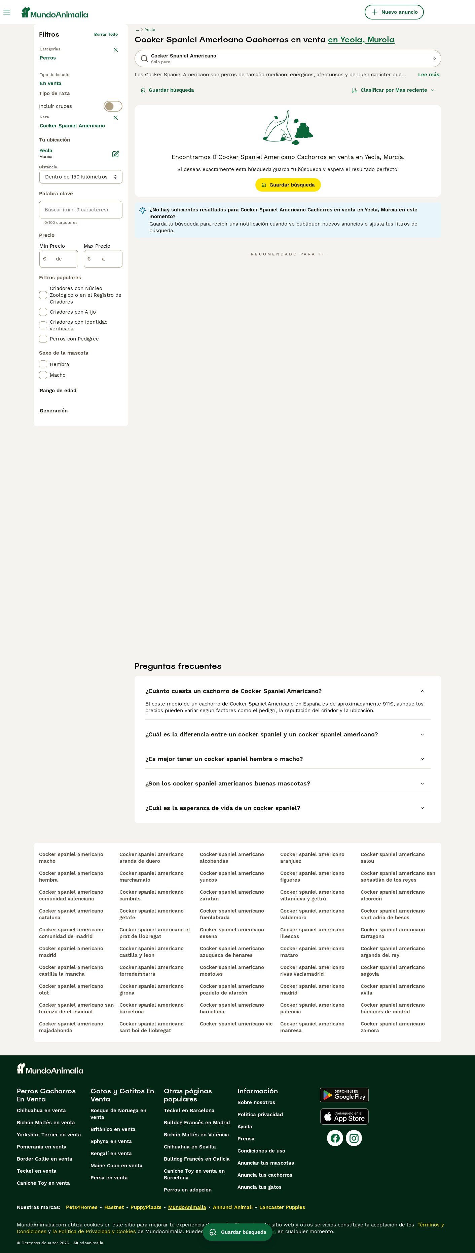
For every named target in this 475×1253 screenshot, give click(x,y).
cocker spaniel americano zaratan (232, 895)
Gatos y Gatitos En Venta (122, 1095)
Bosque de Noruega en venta (118, 1113)
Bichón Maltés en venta (46, 1123)
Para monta (59, 106)
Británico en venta (113, 1129)
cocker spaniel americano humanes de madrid (393, 1008)
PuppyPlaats (146, 1207)
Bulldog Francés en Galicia (197, 1159)
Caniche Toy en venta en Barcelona (194, 1174)
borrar (111, 145)
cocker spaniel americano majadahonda (71, 1027)
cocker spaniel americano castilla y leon (151, 951)
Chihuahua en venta (41, 1110)
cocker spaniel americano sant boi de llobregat (151, 1027)
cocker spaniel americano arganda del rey (393, 951)
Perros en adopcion (188, 1190)
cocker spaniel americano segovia (393, 970)
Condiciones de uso (261, 1151)
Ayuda (245, 1127)
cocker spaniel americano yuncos (232, 876)
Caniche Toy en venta (43, 1183)
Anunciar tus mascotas (266, 1163)
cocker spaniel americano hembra (71, 876)
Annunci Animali (233, 1207)
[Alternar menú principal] (6, 12)
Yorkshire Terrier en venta (49, 1135)
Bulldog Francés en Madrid (197, 1123)
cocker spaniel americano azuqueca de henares (232, 951)
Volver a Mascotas (58, 47)
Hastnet (114, 1207)
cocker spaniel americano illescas (312, 933)
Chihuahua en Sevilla (190, 1147)
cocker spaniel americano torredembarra (151, 970)
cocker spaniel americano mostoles (232, 970)
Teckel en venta (37, 1171)
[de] (58, 419)
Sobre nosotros (256, 1102)
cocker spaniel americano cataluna (71, 914)
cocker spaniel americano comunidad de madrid (71, 933)
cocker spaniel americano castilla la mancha (71, 970)
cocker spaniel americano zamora (393, 1027)
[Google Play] (344, 1095)
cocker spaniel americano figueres (312, 876)
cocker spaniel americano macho (71, 857)
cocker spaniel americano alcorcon (393, 895)
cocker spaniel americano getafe (151, 914)
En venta (56, 90)
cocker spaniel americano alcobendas (232, 857)
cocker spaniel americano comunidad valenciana (71, 895)
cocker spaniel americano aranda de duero (151, 857)
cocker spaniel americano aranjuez (312, 857)
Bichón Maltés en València (196, 1135)
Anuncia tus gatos (260, 1187)
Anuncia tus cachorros (265, 1175)
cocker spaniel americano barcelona (151, 1008)
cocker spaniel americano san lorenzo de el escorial (76, 1008)
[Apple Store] (344, 1116)
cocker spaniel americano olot (71, 989)
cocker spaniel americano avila (393, 989)
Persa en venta (109, 1178)
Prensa (246, 1139)
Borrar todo (106, 34)
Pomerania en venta (42, 1147)
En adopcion (97, 90)
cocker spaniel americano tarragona (393, 933)
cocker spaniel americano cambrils (151, 895)
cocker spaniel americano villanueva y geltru (312, 895)
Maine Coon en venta (116, 1166)
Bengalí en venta (111, 1153)
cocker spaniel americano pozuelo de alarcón (232, 989)
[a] (103, 419)
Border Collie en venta (44, 1159)
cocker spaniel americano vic (236, 1024)
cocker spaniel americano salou (393, 857)
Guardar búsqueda (167, 90)
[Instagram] (354, 1138)
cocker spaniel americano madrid (71, 951)
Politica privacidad (260, 1114)
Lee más (428, 75)
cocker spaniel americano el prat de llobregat (154, 933)
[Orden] (393, 90)
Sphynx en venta (111, 1141)
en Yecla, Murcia (361, 39)
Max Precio (97, 406)
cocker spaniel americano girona (151, 989)
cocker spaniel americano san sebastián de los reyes (398, 876)
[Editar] (115, 314)
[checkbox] (43, 178)
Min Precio (52, 406)
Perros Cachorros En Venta (46, 1095)
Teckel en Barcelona (189, 1110)
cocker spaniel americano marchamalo (151, 876)
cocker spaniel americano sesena (232, 933)
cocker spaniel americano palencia (312, 1008)
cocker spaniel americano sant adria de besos (393, 914)
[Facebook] (335, 1138)
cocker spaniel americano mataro (312, 951)
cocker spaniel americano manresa (312, 1027)
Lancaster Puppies (282, 1207)
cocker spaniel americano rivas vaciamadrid (312, 970)
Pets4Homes (82, 1207)
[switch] (80, 131)
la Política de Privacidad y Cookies (93, 1231)
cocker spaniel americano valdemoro (312, 914)
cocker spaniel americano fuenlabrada (232, 914)
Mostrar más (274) (67, 285)
